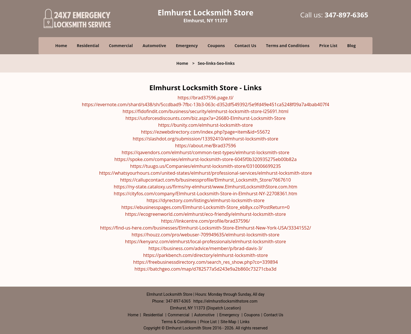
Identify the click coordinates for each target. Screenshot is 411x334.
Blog (351, 45)
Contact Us (245, 45)
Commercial (121, 45)
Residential (88, 45)
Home (61, 45)
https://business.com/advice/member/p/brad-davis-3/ (205, 248)
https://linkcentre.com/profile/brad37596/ (205, 221)
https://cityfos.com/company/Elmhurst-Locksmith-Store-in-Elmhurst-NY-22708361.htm (205, 193)
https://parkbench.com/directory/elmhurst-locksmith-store (205, 255)
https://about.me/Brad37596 (205, 145)
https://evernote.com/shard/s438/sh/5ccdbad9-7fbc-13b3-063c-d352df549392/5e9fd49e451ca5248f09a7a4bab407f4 (205, 104)
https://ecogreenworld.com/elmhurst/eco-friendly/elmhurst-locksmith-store (205, 214)
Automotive (154, 45)
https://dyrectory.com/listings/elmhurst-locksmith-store (206, 200)
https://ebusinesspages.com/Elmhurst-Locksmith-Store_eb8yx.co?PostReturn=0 (205, 207)
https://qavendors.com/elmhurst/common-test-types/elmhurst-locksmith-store (205, 152)
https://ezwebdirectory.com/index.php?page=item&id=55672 (205, 132)
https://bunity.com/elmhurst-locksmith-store (205, 125)
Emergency (187, 45)
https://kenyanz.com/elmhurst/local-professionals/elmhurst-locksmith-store (205, 241)
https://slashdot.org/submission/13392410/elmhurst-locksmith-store (205, 139)
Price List (328, 45)
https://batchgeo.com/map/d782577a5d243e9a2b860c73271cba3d (205, 269)
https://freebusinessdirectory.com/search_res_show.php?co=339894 (205, 262)
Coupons (216, 45)
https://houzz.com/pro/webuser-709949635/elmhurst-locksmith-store (205, 235)
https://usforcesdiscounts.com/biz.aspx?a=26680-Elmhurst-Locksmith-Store (206, 118)
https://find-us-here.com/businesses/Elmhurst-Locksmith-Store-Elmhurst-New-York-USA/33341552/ (205, 228)
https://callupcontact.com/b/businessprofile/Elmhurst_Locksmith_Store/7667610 (205, 180)
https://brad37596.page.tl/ (205, 97)
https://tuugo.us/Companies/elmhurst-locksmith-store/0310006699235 (205, 166)
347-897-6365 (346, 14)
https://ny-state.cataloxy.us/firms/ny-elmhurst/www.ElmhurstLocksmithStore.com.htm (205, 187)
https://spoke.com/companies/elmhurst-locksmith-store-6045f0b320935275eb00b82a (205, 159)
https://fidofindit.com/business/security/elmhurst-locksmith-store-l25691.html (205, 111)
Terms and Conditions (287, 45)
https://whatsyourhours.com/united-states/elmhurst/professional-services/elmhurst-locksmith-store (205, 173)
